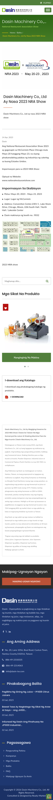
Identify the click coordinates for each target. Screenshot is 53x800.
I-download (14, 397)
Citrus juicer (9, 539)
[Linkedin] (10, 631)
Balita (19, 32)
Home (12, 32)
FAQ (8, 771)
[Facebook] (3, 631)
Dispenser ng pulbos (12, 543)
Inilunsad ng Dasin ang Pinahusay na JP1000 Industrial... (22, 723)
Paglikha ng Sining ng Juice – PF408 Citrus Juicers (25, 693)
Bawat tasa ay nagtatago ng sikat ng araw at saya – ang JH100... (26, 708)
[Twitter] (6, 631)
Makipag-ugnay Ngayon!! (26, 581)
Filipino (47, 3)
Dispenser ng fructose (28, 543)
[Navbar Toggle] (48, 10)
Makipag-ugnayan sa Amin (14, 550)
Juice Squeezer (35, 539)
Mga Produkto (13, 760)
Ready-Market (39, 795)
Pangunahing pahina (15, 750)
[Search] (23, 281)
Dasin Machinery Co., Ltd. (34, 789)
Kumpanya (11, 755)
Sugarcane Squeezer (21, 539)
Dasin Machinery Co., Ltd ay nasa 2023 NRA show (24, 36)
